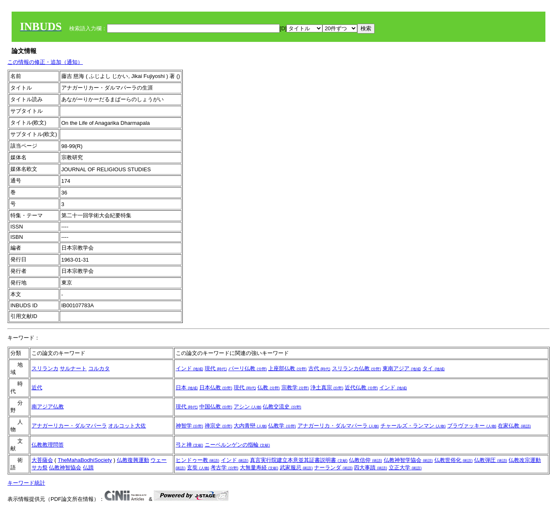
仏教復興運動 (133, 460)
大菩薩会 (42, 460)
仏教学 (282, 426)
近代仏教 (361, 387)
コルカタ (99, 368)
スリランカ (44, 368)
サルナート (73, 368)
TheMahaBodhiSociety (85, 460)
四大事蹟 (370, 467)
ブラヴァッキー (471, 426)
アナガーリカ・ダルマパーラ (338, 426)
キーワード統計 (26, 483)
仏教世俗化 (453, 460)
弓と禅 (189, 445)
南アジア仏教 (47, 406)
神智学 (189, 426)
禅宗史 (218, 426)
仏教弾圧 (490, 460)
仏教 (268, 387)
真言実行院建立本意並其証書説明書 (299, 460)
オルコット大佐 (127, 426)
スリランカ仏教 (356, 368)
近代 (36, 387)
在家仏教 (514, 426)
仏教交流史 (282, 406)
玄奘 (198, 467)
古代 (319, 368)
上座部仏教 (287, 368)
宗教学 (295, 387)
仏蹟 (88, 467)
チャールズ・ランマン (413, 426)
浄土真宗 (327, 387)
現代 (216, 368)
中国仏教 (215, 406)
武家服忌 (296, 467)
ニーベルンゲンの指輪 (237, 445)
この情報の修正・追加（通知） (45, 62)
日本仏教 (215, 387)
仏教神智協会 (65, 467)
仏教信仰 (365, 460)
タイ (433, 368)
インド (189, 368)
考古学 (224, 467)
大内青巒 (250, 426)
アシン (248, 406)
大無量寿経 (259, 467)
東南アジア (402, 368)
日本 (187, 387)
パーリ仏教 (247, 368)
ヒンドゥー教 (198, 460)
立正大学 (405, 467)
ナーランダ (333, 467)
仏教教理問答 (47, 445)
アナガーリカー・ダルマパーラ (69, 426)
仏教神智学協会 (408, 460)
